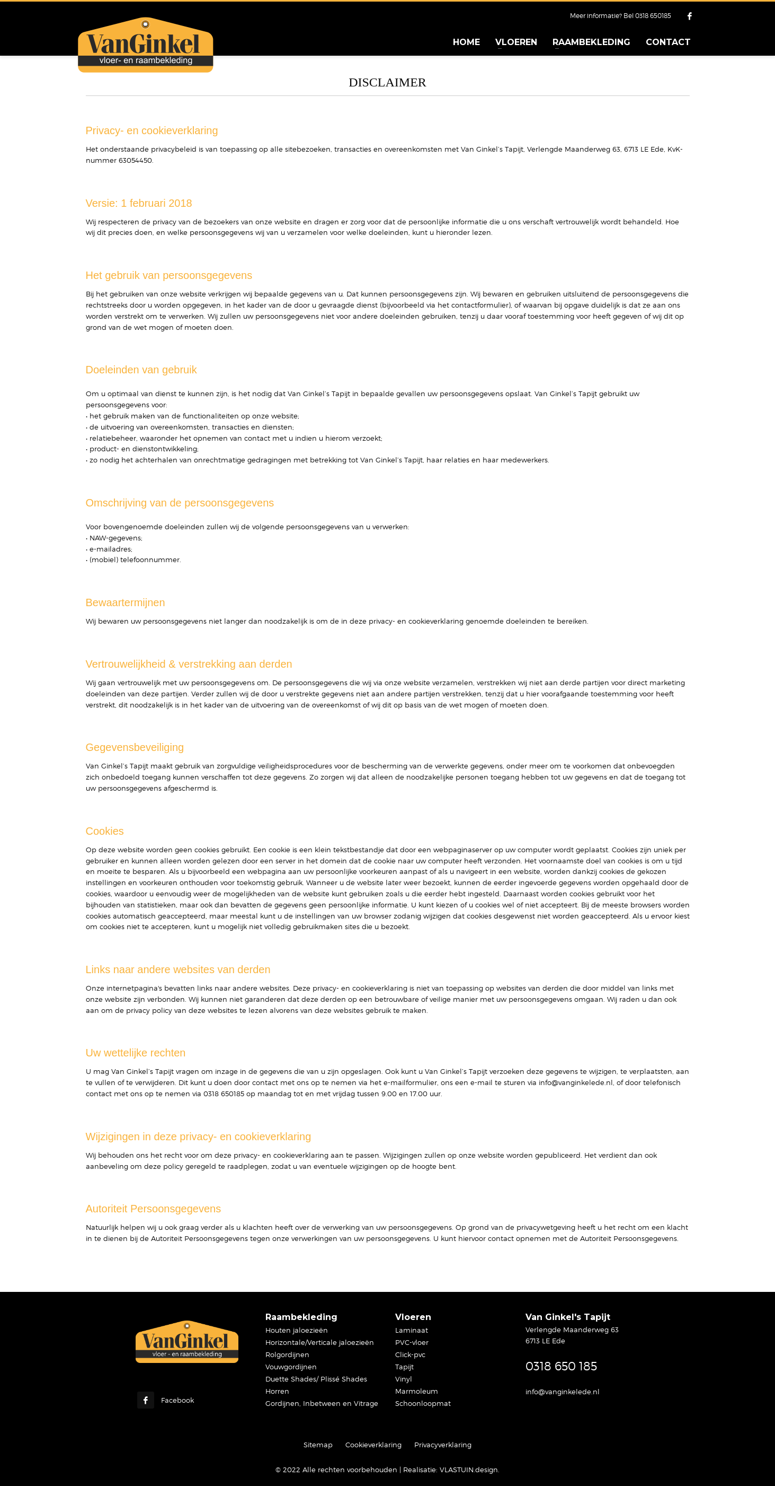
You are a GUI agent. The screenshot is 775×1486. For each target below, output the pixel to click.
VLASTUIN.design (469, 1469)
